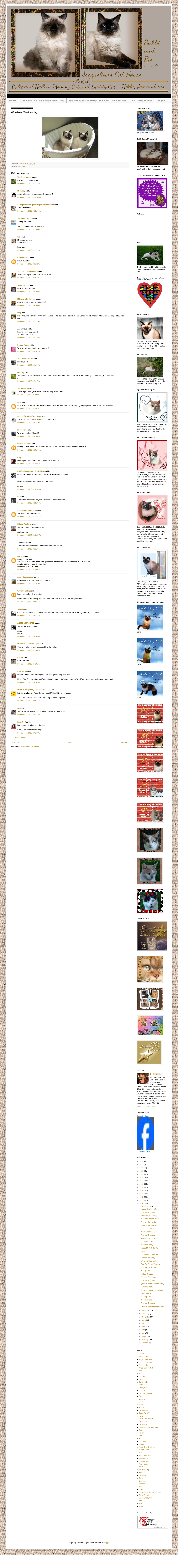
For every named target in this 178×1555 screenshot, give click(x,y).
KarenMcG (21, 722)
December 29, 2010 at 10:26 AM (29, 464)
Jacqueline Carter (143, 1116)
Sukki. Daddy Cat (145, 1498)
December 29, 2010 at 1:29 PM (28, 570)
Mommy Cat (143, 1458)
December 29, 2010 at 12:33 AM (29, 197)
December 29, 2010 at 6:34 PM (28, 636)
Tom (140, 1504)
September (146, 1317)
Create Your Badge (143, 1151)
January (145, 1343)
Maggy (141, 1444)
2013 (142, 1194)
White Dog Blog (23, 591)
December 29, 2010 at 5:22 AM (28, 321)
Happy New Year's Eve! (150, 1209)
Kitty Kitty (142, 1441)
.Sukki (141, 1354)
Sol (140, 1487)
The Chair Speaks (24, 177)
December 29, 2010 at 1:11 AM (28, 250)
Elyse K (20, 658)
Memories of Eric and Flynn (28, 644)
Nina (19, 402)
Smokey (142, 1481)
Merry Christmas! (147, 1229)
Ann (140, 1371)
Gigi (19, 708)
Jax (140, 1430)
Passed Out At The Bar (149, 1248)
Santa (141, 1478)
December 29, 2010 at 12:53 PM (29, 535)
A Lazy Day (145, 1271)
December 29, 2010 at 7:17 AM (28, 381)
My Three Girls (146, 1300)
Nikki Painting (144, 1470)
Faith (141, 1405)
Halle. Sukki (143, 1422)
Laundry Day (146, 1297)
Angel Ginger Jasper (25, 577)
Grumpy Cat (143, 1410)
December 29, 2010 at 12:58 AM (29, 211)
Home (12, 100)
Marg (19, 313)
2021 (142, 1168)
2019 (142, 1174)
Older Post (124, 743)
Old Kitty (20, 373)
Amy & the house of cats (27, 510)
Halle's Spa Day (147, 1274)
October (145, 1314)
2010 (142, 1203)
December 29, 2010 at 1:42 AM (28, 264)
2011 (142, 1200)
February (145, 1340)
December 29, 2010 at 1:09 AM (28, 229)
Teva (141, 1501)
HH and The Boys (24, 524)
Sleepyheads (146, 1293)
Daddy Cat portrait (146, 1393)
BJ (140, 1374)
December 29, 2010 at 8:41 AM (28, 422)
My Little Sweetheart (148, 1277)
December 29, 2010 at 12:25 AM (29, 184)
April (143, 1333)
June (144, 1327)
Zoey (141, 1506)
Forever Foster (23, 345)
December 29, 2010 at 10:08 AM (29, 450)
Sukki (141, 1489)
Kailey (141, 1433)
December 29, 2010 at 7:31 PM (28, 664)
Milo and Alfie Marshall (26, 299)
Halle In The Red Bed (149, 1225)
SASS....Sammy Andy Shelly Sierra (31, 471)
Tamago (20, 609)
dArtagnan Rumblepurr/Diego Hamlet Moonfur (35, 205)
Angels (161, 100)
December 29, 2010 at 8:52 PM (28, 682)
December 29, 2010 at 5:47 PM (28, 602)
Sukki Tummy (144, 1495)
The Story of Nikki (141, 100)
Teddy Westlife (23, 285)
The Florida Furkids (25, 218)
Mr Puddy (21, 191)
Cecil (141, 1385)
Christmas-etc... (23, 258)
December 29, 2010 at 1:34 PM (28, 583)
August (144, 1320)
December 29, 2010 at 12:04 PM (29, 503)
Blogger (107, 1543)
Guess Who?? (144, 1413)
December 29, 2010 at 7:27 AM (28, 409)
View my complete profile (146, 1106)
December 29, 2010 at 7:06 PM (28, 650)
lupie (19, 237)
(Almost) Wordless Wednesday (152, 1284)
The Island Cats (23, 389)
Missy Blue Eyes (145, 1455)
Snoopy (142, 1484)
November (146, 1310)
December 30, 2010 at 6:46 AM (28, 733)
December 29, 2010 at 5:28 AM (28, 337)
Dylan (141, 1402)
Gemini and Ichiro (24, 444)
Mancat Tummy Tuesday (150, 1219)
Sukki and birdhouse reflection (150, 1492)
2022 (142, 1165)
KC (140, 1439)
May (143, 1330)
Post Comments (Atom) (30, 747)
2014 (142, 1190)
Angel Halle (143, 1365)
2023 (142, 1161)
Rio (140, 1473)
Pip (18, 497)
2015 (142, 1187)
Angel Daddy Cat (145, 1362)
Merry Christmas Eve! (149, 1232)
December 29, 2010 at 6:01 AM (28, 351)
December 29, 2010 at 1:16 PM (28, 549)
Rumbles (142, 1475)
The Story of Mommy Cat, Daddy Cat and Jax (97, 100)
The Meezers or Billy (25, 359)
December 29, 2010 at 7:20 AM (28, 395)
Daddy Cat (143, 1388)
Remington (21, 430)
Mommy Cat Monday (149, 1222)
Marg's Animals (144, 1450)
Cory (19, 457)
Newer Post (16, 743)
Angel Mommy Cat (146, 1368)
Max (140, 1453)
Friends (142, 1408)
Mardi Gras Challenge (147, 1447)
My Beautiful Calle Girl (149, 1254)
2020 (142, 1171)
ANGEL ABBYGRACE (25, 623)
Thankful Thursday (148, 1212)
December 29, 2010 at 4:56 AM (28, 305)
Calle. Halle (143, 1382)
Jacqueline (157, 1074)
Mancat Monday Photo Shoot (152, 1290)
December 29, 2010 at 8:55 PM (28, 701)
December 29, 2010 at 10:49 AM (29, 489)
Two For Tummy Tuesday (150, 1264)
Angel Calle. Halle (145, 1359)
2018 (142, 1178)
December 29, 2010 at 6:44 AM (28, 365)
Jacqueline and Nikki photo (149, 1427)
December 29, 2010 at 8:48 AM (28, 436)
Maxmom (21, 556)
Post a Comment (21, 738)
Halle (23, 166)
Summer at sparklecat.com (28, 271)
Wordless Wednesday (149, 1216)
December (146, 1206)
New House (143, 1464)
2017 (142, 1181)
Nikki (141, 1467)
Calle (19, 166)
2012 (142, 1197)
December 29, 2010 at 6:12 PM (28, 616)
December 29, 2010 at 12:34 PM (29, 517)
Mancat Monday (147, 1245)
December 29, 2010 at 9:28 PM (28, 714)
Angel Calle (143, 1357)
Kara (141, 1436)
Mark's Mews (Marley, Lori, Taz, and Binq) (33, 690)
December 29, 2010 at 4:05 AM (28, 291)
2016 (142, 1184)
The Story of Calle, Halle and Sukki (42, 100)
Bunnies (142, 1376)
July (143, 1323)
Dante (141, 1396)
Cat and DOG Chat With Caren (29, 416)
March (144, 1336)
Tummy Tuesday (147, 1242)
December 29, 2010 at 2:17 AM (28, 278)
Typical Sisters (146, 1251)
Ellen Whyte (22, 671)
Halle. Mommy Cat (146, 1419)
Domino (142, 1399)
